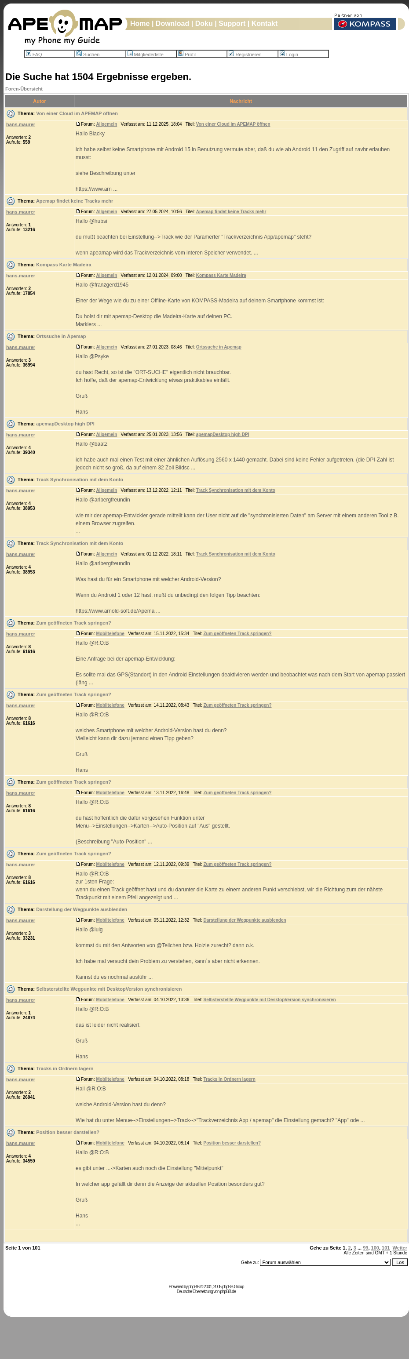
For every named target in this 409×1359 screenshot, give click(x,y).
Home (140, 23)
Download (172, 23)
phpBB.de (228, 1291)
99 (365, 1247)
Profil (187, 54)
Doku (204, 23)
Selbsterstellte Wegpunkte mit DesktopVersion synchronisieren (109, 989)
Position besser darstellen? (67, 1132)
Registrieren (245, 54)
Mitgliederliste (146, 54)
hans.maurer (20, 124)
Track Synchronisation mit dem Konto (79, 479)
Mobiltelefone (110, 633)
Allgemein (106, 124)
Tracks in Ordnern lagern (64, 1068)
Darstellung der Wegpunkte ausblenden (81, 909)
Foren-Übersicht (24, 88)
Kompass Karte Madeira (63, 264)
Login (289, 54)
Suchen (88, 54)
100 (375, 1247)
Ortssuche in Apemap (61, 336)
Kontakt (265, 23)
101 (386, 1247)
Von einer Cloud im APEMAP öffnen (77, 113)
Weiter (400, 1247)
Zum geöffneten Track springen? (73, 622)
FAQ (34, 54)
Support (232, 23)
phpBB (193, 1286)
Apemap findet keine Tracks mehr (74, 200)
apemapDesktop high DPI (65, 423)
